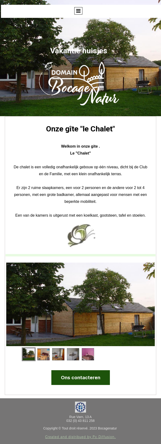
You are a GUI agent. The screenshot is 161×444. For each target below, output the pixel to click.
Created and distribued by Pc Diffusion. (80, 436)
